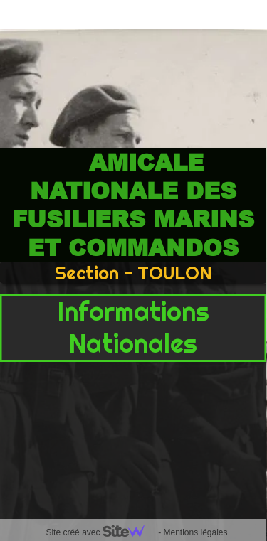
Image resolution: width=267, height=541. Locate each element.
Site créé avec (100, 532)
